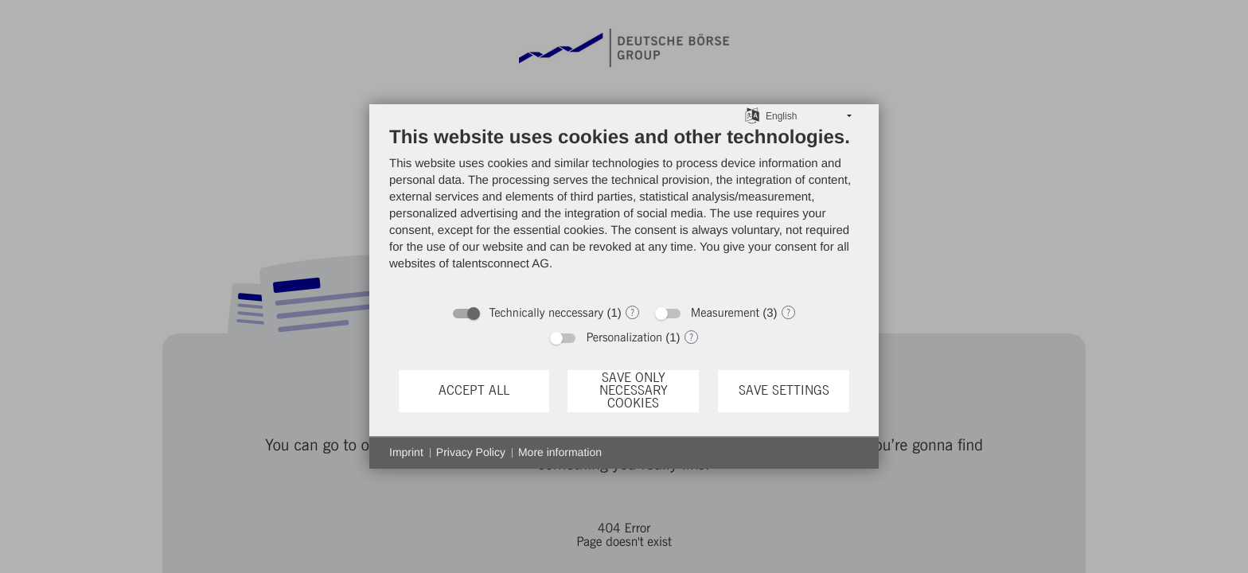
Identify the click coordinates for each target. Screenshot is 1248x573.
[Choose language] (752, 115)
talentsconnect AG (500, 264)
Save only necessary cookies (633, 391)
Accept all (474, 391)
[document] (624, 210)
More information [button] (560, 452)
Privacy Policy (470, 452)
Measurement (725, 313)
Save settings (784, 391)
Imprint (406, 452)
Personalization (624, 337)
